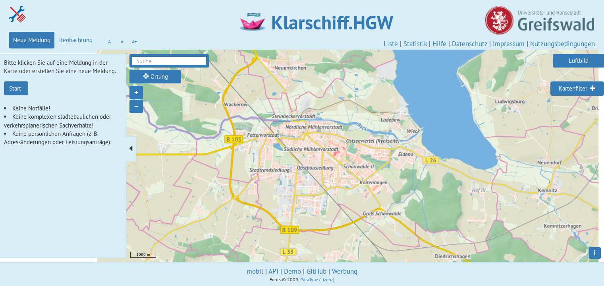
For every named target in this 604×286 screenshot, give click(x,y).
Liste (391, 43)
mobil (255, 271)
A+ (134, 41)
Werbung (344, 271)
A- (110, 41)
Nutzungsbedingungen (562, 43)
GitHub (316, 271)
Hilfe (439, 43)
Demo (292, 271)
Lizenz (326, 279)
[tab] (577, 88)
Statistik (415, 43)
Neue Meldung (31, 40)
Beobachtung (76, 40)
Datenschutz (469, 43)
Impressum (509, 43)
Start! (16, 88)
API (273, 271)
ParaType (309, 279)
